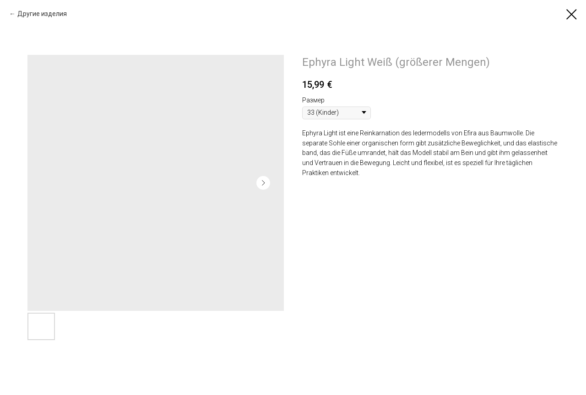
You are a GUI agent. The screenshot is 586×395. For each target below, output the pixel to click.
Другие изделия (42, 13)
